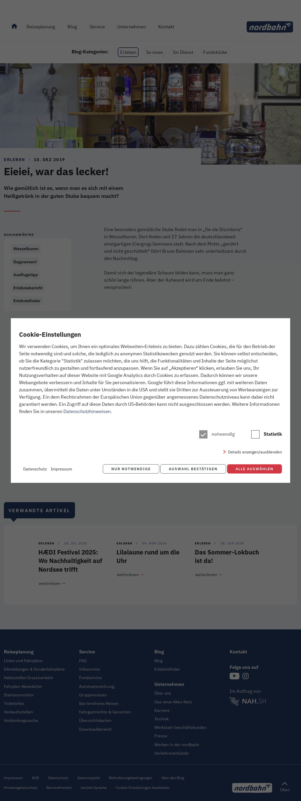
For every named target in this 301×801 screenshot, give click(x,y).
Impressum (61, 468)
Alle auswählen (254, 468)
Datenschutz (35, 468)
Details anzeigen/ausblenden (255, 452)
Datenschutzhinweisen (87, 412)
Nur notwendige (129, 468)
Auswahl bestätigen (192, 468)
